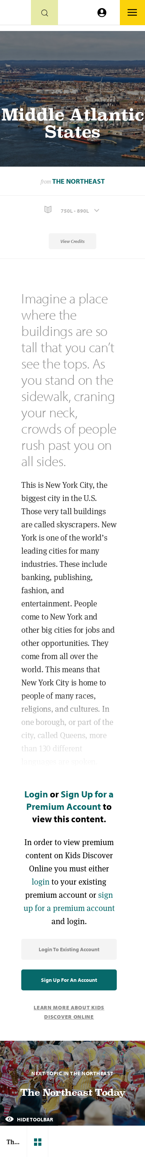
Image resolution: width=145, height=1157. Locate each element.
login (40, 881)
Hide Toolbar (29, 1119)
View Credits (72, 241)
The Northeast (78, 181)
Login (36, 794)
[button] (72, 209)
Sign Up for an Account (69, 979)
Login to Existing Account (69, 949)
